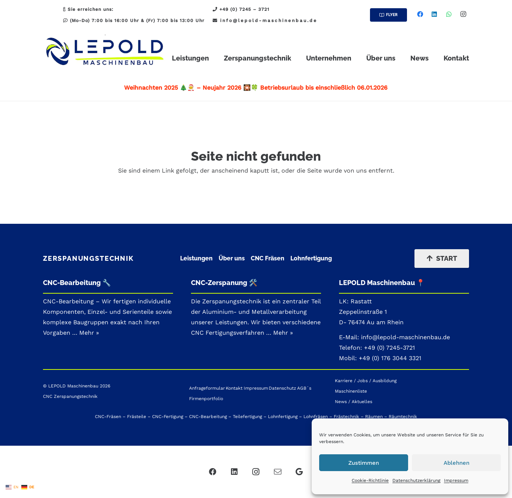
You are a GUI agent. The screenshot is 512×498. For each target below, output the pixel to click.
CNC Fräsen (267, 258)
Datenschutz (282, 388)
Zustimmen (363, 463)
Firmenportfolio (206, 398)
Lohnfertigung (311, 258)
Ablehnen (456, 463)
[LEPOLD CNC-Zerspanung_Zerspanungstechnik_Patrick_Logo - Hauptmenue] (105, 52)
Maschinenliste (351, 391)
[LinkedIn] (434, 14)
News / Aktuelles (353, 401)
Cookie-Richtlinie (370, 480)
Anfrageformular (207, 388)
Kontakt (234, 388)
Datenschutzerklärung (416, 480)
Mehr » (283, 332)
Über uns (232, 258)
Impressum (456, 480)
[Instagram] (463, 14)
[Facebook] (420, 14)
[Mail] (277, 472)
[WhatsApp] (449, 14)
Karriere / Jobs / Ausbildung (366, 380)
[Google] (299, 472)
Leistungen (196, 258)
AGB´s (304, 388)
